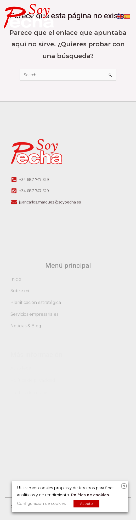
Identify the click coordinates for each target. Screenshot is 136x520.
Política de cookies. (90, 495)
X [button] (124, 486)
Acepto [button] (86, 503)
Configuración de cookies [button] (41, 503)
